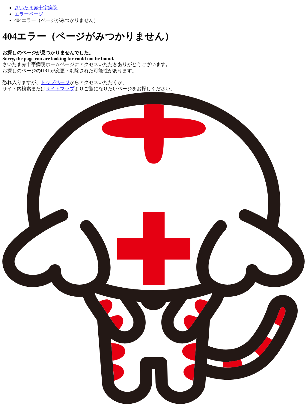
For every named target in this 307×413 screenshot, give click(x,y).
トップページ (55, 82)
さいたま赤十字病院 (36, 7)
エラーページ (28, 13)
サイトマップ (60, 88)
